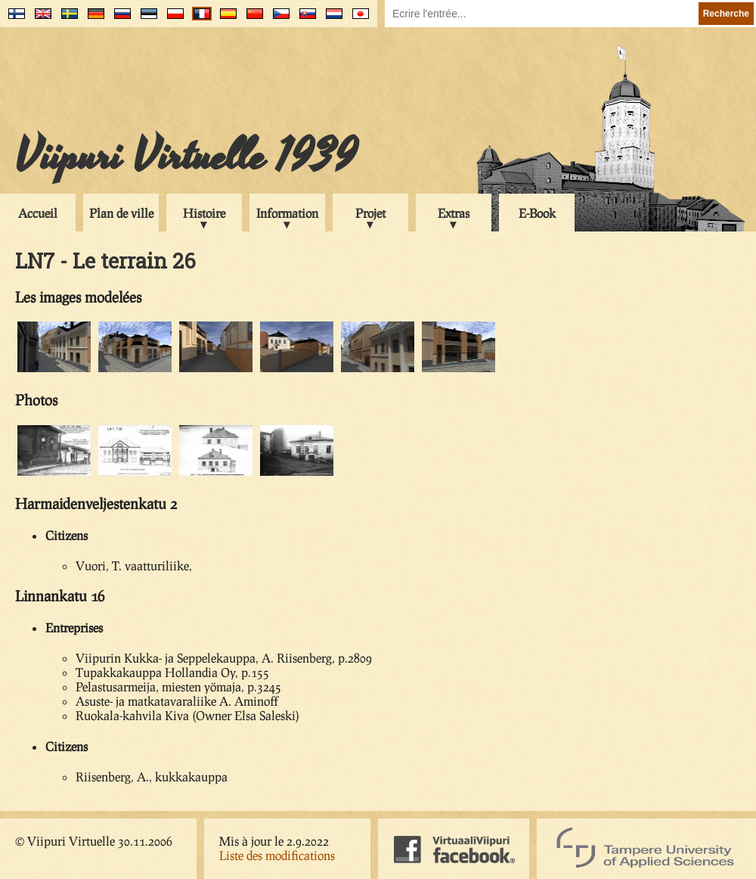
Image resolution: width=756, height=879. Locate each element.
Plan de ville (121, 213)
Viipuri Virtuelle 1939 (186, 156)
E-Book (537, 213)
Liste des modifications (277, 855)
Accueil (37, 213)
